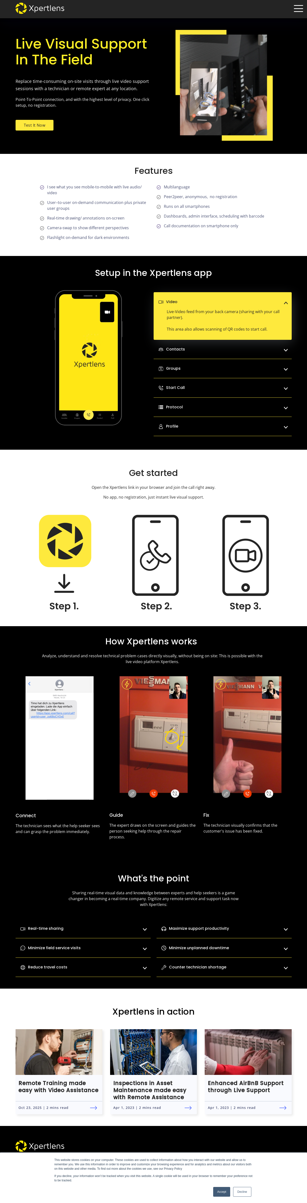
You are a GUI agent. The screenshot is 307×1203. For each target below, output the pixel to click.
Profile (227, 426)
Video (227, 302)
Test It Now (34, 125)
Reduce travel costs (83, 967)
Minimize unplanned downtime (224, 948)
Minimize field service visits (83, 948)
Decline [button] (242, 1192)
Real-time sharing (83, 928)
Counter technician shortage (224, 967)
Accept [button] (221, 1192)
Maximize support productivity (224, 928)
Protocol (227, 407)
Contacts (227, 349)
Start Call (227, 388)
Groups (227, 368)
